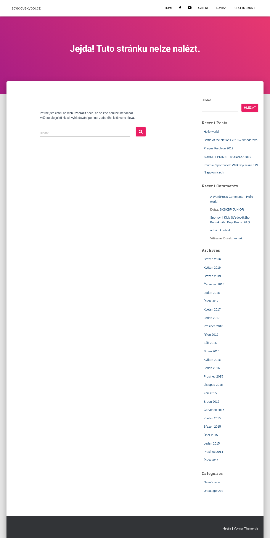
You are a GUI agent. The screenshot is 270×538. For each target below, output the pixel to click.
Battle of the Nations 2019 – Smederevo (230, 140)
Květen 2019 (212, 267)
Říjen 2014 (211, 460)
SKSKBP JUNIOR (232, 209)
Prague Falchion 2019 (218, 148)
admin (214, 230)
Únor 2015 (211, 435)
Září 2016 (210, 343)
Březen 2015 (212, 426)
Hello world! (212, 131)
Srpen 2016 (211, 351)
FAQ (247, 222)
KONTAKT (222, 8)
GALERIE (203, 8)
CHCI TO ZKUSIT (245, 8)
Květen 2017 (212, 309)
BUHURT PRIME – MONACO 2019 (227, 157)
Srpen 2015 (211, 401)
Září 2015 (210, 393)
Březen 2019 (212, 276)
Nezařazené (212, 482)
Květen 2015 (212, 418)
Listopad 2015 (213, 384)
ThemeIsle (251, 528)
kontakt (225, 230)
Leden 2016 (212, 368)
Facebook (180, 8)
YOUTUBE (190, 8)
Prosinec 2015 (213, 376)
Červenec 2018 (214, 284)
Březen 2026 (212, 259)
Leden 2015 (212, 443)
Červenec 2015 (214, 410)
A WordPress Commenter (227, 196)
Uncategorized (213, 490)
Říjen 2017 (211, 301)
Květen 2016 (212, 359)
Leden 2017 (212, 318)
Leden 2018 (212, 292)
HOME (169, 8)
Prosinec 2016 (213, 326)
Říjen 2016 (211, 334)
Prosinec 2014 (213, 451)
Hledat (206, 100)
